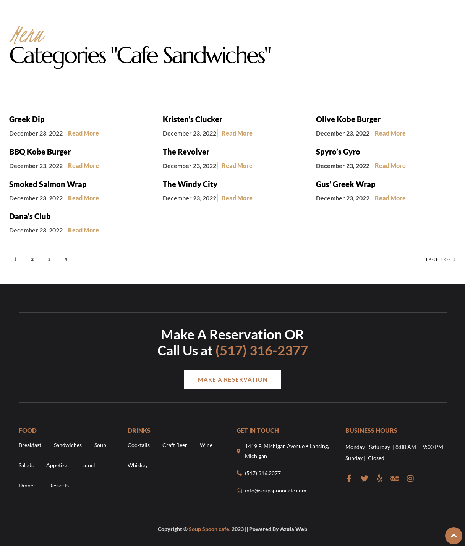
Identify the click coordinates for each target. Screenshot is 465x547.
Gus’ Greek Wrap (346, 184)
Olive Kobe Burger (348, 119)
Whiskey (138, 465)
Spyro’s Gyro (338, 151)
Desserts (58, 485)
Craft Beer (174, 445)
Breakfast (30, 445)
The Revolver (186, 151)
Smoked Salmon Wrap (48, 184)
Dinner (27, 485)
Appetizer (58, 465)
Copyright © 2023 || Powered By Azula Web (232, 529)
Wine (206, 445)
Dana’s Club (30, 216)
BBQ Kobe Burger (40, 151)
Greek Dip (27, 119)
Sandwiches (68, 445)
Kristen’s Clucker (192, 119)
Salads (26, 465)
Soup (100, 445)
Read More (83, 133)
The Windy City (190, 184)
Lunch (89, 465)
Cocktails (139, 445)
